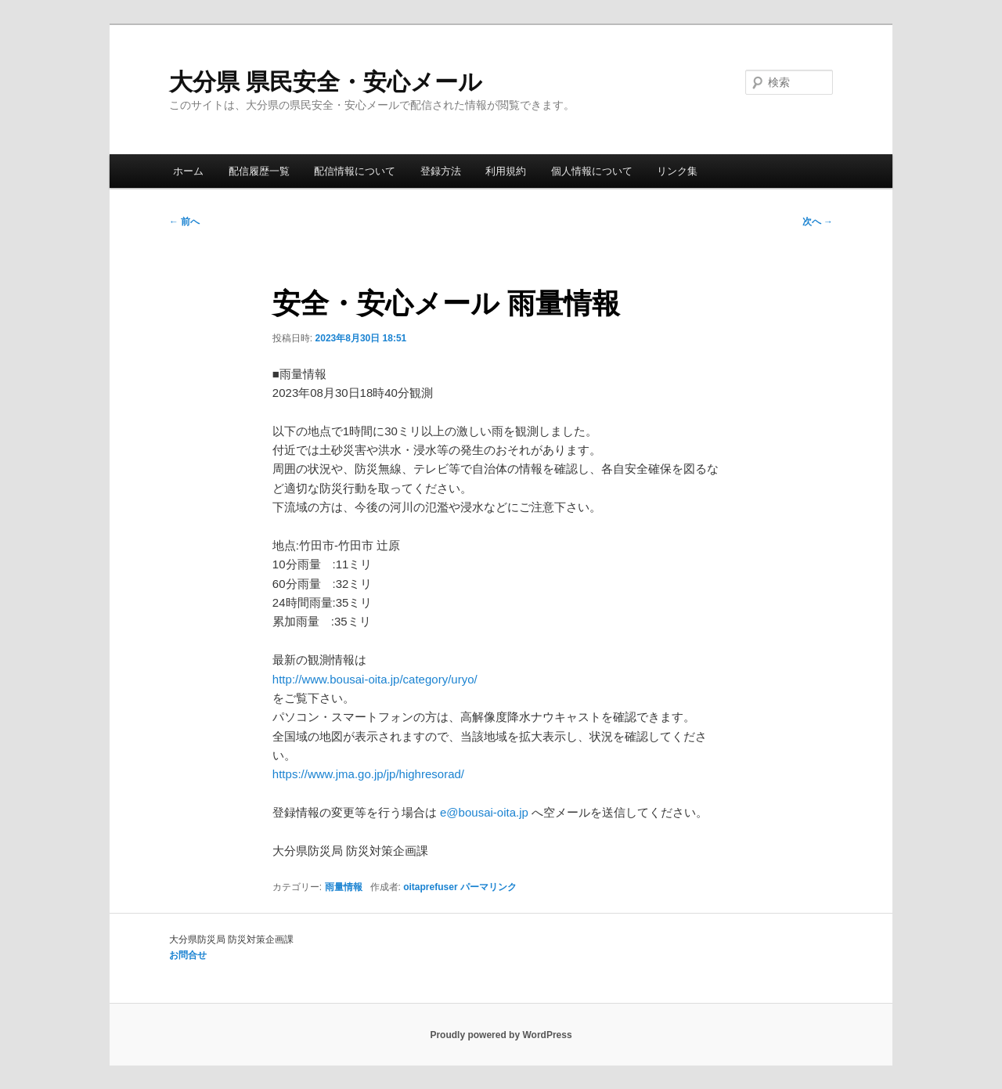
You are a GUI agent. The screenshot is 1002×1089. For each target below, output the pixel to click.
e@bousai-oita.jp (484, 812)
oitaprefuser (430, 887)
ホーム (188, 171)
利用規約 (505, 171)
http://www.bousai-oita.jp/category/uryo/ (375, 679)
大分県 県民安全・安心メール (325, 82)
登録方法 (440, 171)
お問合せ (188, 955)
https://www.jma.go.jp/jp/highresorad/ (368, 774)
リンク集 (677, 171)
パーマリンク (488, 887)
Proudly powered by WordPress (500, 1035)
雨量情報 (343, 887)
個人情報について (592, 171)
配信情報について (354, 171)
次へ (817, 221)
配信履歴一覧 (259, 171)
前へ (184, 221)
